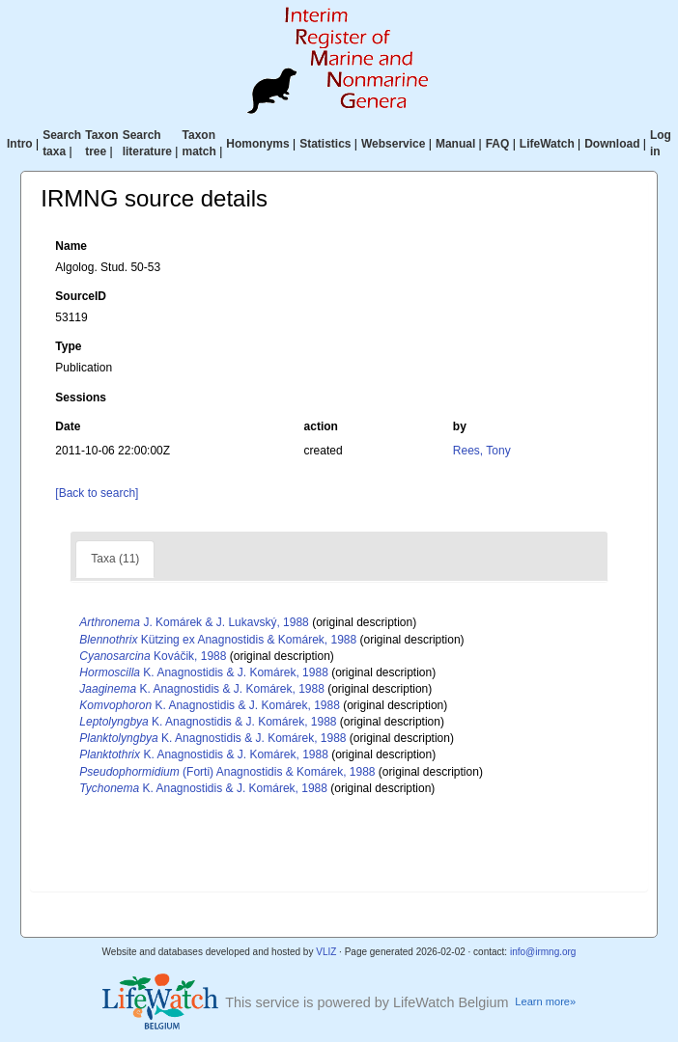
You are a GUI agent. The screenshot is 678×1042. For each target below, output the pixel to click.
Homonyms (257, 144)
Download (611, 144)
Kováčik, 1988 (152, 656)
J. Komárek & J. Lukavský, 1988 (193, 622)
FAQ (498, 144)
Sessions (80, 397)
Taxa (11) (115, 558)
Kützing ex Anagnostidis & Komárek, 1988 (217, 639)
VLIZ (326, 951)
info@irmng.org (543, 951)
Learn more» (545, 1001)
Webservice (393, 144)
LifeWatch (547, 144)
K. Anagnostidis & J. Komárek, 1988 (203, 672)
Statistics (325, 144)
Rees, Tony (482, 450)
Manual (455, 144)
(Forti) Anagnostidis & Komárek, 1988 (227, 772)
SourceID (80, 296)
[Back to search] (96, 493)
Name (71, 246)
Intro (20, 144)
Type (68, 346)
